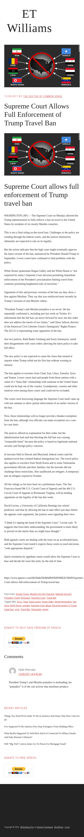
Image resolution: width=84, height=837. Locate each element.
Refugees (25, 598)
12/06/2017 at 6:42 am (30, 674)
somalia (26, 605)
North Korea (15, 605)
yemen (45, 609)
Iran (74, 601)
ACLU (19, 601)
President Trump (12, 598)
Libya (6, 605)
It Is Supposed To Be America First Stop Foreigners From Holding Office (39, 726)
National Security (63, 594)
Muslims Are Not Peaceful (42, 594)
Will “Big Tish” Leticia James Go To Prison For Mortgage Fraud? (35, 744)
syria (17, 609)
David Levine (35, 601)
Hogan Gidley (48, 601)
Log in (67, 827)
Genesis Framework (45, 827)
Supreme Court (38, 598)
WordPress (58, 827)
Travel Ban (51, 598)
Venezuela (36, 609)
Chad (25, 601)
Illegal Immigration (63, 601)
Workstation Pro (27, 827)
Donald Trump (22, 594)
